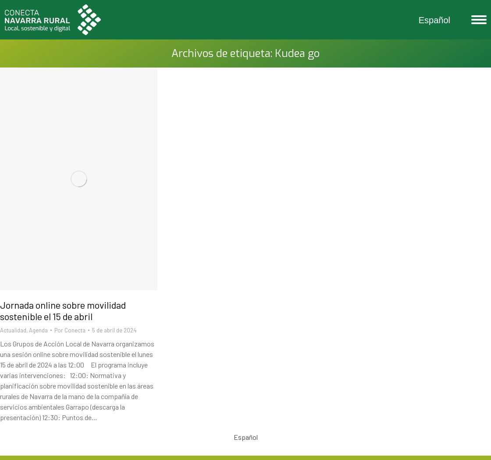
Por (69, 330)
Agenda (38, 330)
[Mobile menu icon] (477, 19)
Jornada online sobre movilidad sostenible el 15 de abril (63, 310)
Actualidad (13, 330)
